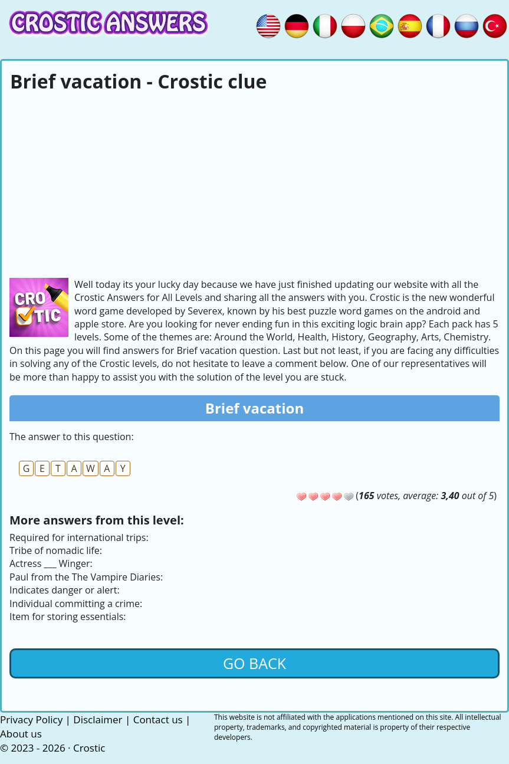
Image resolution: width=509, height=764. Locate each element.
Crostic (89, 748)
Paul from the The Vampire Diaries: (86, 576)
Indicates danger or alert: (64, 589)
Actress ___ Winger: (51, 563)
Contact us (158, 719)
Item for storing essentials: (67, 616)
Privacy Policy (31, 719)
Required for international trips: (79, 537)
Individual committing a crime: (75, 603)
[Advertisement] (254, 183)
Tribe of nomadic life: (55, 550)
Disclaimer (97, 719)
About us (21, 733)
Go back (254, 663)
